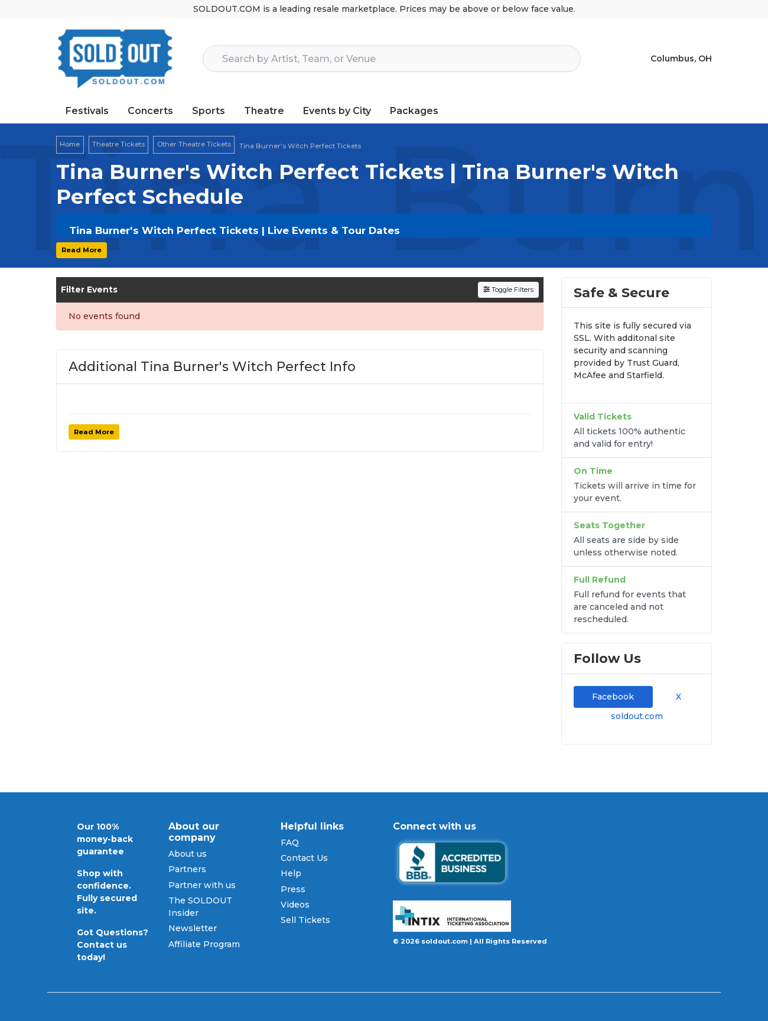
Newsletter (192, 928)
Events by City (337, 110)
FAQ (290, 842)
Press (293, 889)
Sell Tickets (305, 920)
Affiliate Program (204, 944)
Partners (187, 869)
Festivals (87, 110)
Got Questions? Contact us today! (112, 945)
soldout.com (637, 716)
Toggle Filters (508, 289)
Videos (295, 904)
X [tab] (676, 696)
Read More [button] (81, 250)
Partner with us (202, 885)
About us (187, 853)
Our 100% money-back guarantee (105, 839)
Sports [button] (208, 110)
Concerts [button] (150, 110)
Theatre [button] (264, 110)
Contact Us (304, 858)
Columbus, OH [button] (681, 58)
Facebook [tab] (613, 696)
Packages (414, 110)
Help (291, 873)
